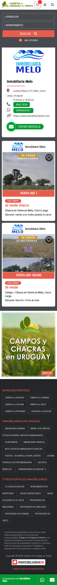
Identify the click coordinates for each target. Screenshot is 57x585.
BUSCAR (28, 34)
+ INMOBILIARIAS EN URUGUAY (32, 469)
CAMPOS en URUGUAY (14, 397)
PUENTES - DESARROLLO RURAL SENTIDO (23, 456)
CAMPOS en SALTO (38, 404)
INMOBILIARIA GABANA (15, 428)
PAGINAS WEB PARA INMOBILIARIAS (28, 569)
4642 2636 (21, 104)
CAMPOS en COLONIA (14, 404)
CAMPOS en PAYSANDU (15, 411)
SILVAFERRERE (11, 442)
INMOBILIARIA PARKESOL (34, 442)
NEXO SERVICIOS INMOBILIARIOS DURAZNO (24, 449)
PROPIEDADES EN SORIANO (17, 514)
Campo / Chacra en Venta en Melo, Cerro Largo (28, 294)
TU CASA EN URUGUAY (14, 486)
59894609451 (23, 110)
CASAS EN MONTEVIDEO (30, 493)
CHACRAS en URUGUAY (41, 411)
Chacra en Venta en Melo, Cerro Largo (26, 210)
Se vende (11, 287)
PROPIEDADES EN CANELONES (33, 507)
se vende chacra (17, 205)
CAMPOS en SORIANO (39, 397)
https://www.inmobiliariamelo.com (31, 115)
